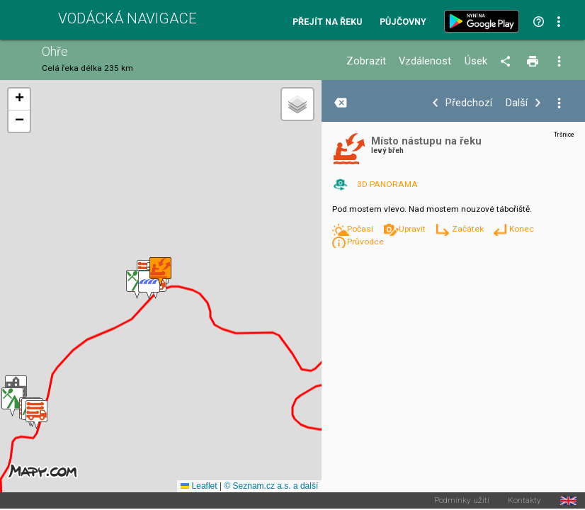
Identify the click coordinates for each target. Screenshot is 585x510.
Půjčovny (403, 22)
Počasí (361, 229)
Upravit (413, 229)
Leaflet (199, 486)
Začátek (469, 229)
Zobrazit (366, 61)
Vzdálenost (425, 61)
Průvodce (365, 241)
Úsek (476, 61)
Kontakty (524, 501)
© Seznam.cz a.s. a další (271, 486)
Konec (521, 229)
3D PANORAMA (387, 184)
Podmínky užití (461, 501)
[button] (12, 401)
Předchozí (468, 103)
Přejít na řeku (327, 22)
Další (517, 103)
